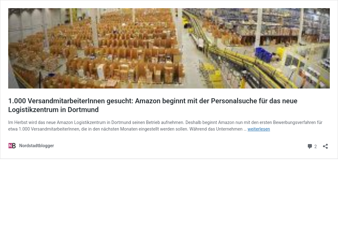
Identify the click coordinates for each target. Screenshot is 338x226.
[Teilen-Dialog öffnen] (325, 144)
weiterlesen (259, 129)
